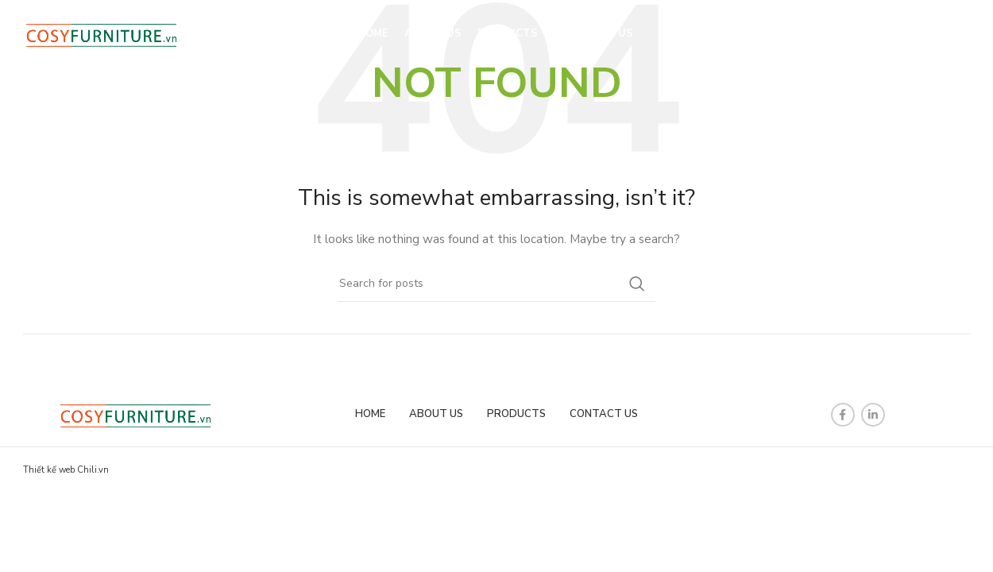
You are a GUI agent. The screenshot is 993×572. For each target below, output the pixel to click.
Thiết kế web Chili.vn (66, 470)
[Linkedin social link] (873, 415)
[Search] (931, 36)
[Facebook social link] (843, 415)
